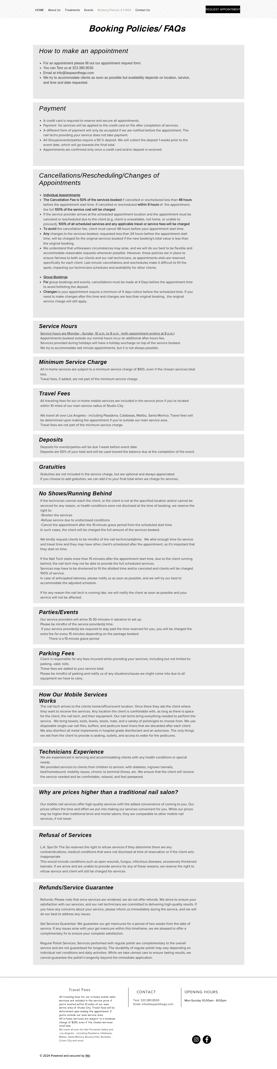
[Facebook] (207, 1039)
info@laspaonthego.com (75, 73)
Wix (87, 1055)
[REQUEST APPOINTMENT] (223, 9)
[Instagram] (196, 1039)
